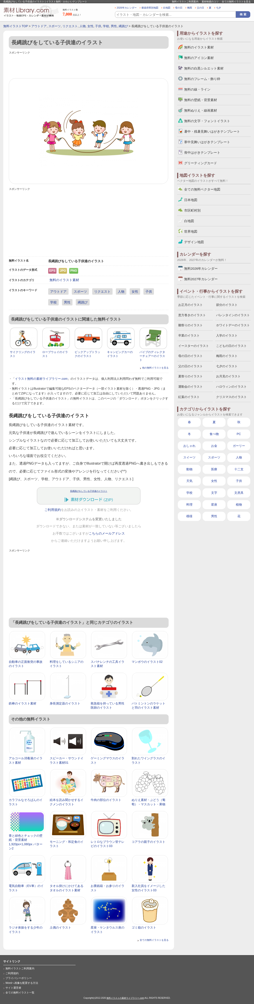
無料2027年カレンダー (201, 279)
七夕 (218, 7)
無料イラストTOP (15, 26)
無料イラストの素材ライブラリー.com (125, 998)
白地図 (166, 7)
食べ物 (214, 434)
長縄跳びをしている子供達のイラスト (88, 491)
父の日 (200, 7)
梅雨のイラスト (227, 356)
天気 (189, 481)
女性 (90, 26)
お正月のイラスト (190, 305)
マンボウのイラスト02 (147, 661)
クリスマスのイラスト (231, 397)
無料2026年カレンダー (201, 268)
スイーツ (189, 457)
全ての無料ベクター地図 (202, 189)
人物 (82, 26)
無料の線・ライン (197, 89)
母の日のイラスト (190, 356)
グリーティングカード (200, 163)
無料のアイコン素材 (199, 58)
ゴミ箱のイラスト (144, 927)
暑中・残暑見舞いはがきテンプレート (212, 131)
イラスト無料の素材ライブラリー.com (41, 378)
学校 (106, 26)
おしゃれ (189, 446)
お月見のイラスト (228, 376)
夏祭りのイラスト (190, 376)
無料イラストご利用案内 (185, 1)
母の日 (178, 7)
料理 (189, 504)
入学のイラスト (227, 335)
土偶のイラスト (60, 927)
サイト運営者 (13, 987)
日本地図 (190, 200)
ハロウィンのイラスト (231, 386)
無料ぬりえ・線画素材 (200, 110)
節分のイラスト (227, 305)
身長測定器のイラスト (65, 703)
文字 (214, 492)
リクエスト (70, 26)
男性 (114, 26)
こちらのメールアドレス (107, 533)
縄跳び (123, 26)
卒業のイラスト (189, 335)
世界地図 (190, 231)
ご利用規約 (52, 510)
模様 (189, 516)
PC (239, 434)
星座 (214, 504)
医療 (214, 469)
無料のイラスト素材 (64, 280)
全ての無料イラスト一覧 (19, 992)
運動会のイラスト (190, 386)
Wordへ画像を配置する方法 (21, 982)
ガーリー (239, 446)
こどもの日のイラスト (231, 346)
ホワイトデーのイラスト (233, 325)
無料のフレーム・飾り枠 (202, 79)
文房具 (238, 492)
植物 (239, 504)
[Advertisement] (88, 65)
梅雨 (189, 7)
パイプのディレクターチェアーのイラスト (152, 356)
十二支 (238, 469)
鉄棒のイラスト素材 (22, 703)
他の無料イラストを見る (155, 367)
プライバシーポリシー (18, 978)
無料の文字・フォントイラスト (207, 121)
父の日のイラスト (190, 366)
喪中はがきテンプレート (202, 152)
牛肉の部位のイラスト (106, 800)
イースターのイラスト (193, 346)
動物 (189, 469)
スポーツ (54, 26)
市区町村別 (192, 210)
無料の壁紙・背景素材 (200, 100)
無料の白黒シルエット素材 (204, 68)
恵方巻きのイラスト (192, 315)
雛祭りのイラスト (190, 325)
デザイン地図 (194, 242)
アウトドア (39, 26)
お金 (214, 446)
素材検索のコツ (210, 1)
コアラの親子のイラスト (148, 842)
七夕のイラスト (227, 366)
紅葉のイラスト (189, 397)
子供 (98, 26)
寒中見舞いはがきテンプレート (207, 142)
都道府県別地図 (149, 7)
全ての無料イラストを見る (236, 1)
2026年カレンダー (127, 7)
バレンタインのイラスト (233, 315)
